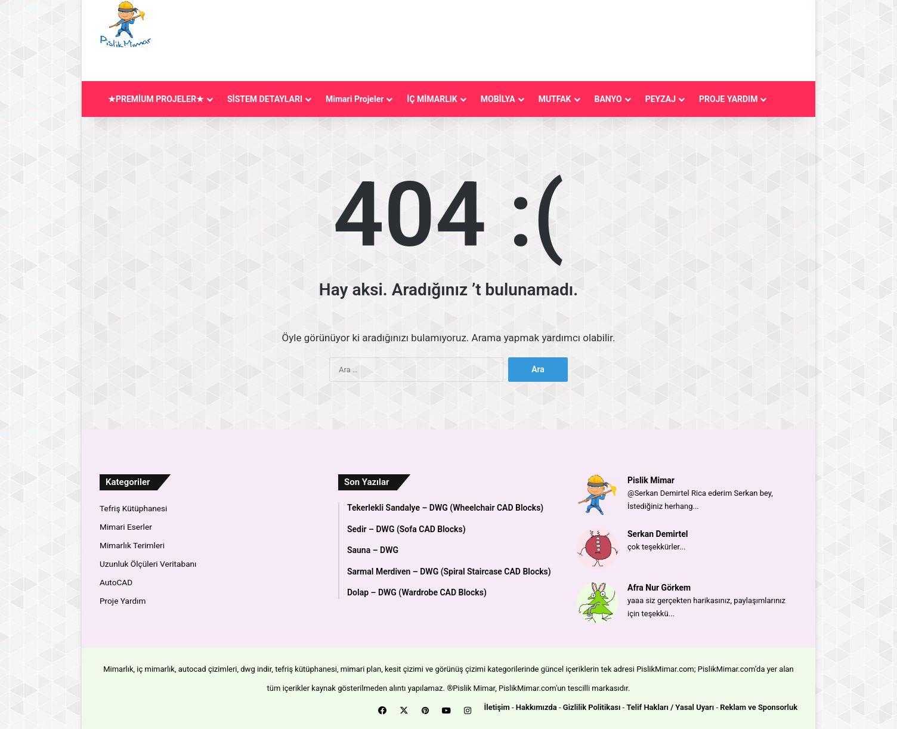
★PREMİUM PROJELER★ (156, 99)
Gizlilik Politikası (592, 707)
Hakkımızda (536, 707)
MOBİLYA (498, 99)
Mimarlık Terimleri (132, 545)
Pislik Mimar (651, 480)
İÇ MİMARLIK (432, 99)
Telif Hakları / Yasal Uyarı (670, 707)
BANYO (608, 99)
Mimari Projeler (354, 99)
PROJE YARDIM (728, 99)
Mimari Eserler (126, 527)
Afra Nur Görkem (659, 587)
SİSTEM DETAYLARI (264, 99)
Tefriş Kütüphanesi (133, 508)
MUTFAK (555, 99)
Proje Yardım (123, 601)
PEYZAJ (660, 99)
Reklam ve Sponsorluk (758, 707)
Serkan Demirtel (657, 534)
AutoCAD (116, 582)
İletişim (497, 707)
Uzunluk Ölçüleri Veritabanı (148, 564)
